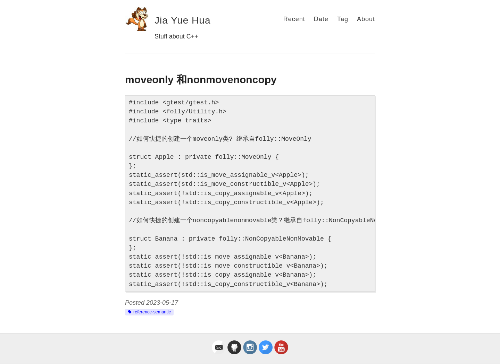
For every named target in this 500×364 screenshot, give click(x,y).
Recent (294, 19)
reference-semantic (152, 312)
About (366, 19)
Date (321, 19)
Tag (342, 19)
